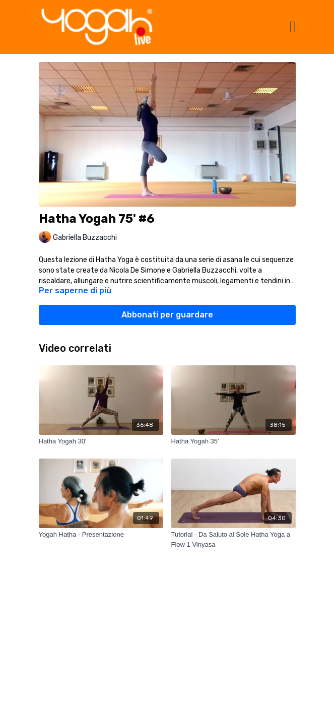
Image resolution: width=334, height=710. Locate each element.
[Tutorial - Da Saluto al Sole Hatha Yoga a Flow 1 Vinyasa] (233, 539)
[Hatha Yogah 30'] (101, 441)
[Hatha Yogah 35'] (233, 441)
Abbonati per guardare (167, 314)
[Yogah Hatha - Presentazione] (101, 535)
